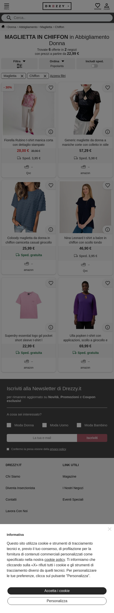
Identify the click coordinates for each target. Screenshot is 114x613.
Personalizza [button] (57, 601)
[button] (109, 529)
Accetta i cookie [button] (57, 591)
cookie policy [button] (54, 560)
